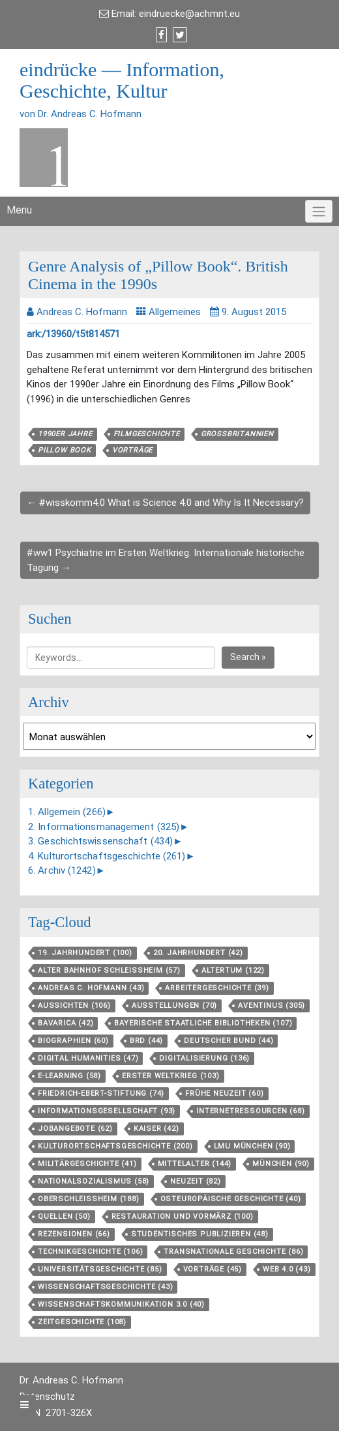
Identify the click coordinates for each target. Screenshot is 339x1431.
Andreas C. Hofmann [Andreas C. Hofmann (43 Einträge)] (91, 988)
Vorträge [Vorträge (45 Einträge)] (212, 1269)
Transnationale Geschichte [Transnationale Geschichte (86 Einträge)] (233, 1251)
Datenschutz (47, 1396)
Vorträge (132, 450)
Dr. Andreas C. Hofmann (71, 1380)
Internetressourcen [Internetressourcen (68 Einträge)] (250, 1111)
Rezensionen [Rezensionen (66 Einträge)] (74, 1234)
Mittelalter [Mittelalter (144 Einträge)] (195, 1164)
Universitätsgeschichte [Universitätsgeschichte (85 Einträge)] (100, 1269)
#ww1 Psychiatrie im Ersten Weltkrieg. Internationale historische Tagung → (165, 560)
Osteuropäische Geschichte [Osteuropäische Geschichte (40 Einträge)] (230, 1199)
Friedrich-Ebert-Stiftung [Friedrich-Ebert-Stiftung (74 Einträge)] (101, 1093)
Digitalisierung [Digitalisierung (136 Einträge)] (204, 1058)
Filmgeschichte (146, 434)
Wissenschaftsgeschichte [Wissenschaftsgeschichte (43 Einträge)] (105, 1287)
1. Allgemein (67, 812)
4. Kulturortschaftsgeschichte (107, 856)
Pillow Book (64, 450)
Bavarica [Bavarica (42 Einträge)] (65, 1023)
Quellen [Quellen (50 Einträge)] (64, 1216)
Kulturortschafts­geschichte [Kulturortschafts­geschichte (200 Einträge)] (115, 1146)
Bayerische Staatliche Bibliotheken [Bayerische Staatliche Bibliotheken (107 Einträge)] (203, 1023)
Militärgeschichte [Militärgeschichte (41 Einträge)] (87, 1164)
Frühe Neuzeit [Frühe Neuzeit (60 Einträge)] (224, 1093)
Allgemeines (175, 312)
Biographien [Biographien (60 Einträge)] (73, 1040)
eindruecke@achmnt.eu (189, 14)
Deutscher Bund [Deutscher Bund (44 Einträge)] (228, 1040)
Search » (248, 657)
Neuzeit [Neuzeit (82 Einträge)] (195, 1181)
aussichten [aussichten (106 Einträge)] (74, 1005)
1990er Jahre (65, 434)
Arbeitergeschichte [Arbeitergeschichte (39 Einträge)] (217, 988)
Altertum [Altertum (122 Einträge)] (233, 970)
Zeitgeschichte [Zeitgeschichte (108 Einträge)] (82, 1322)
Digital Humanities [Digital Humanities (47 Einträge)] (88, 1058)
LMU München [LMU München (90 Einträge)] (252, 1146)
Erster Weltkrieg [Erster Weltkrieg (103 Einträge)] (171, 1076)
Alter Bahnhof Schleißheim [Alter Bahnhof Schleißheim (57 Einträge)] (109, 970)
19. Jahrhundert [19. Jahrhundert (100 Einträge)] (85, 953)
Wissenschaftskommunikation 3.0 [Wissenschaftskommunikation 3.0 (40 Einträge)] (121, 1304)
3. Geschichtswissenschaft (100, 841)
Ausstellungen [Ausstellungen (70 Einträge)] (174, 1005)
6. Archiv (62, 870)
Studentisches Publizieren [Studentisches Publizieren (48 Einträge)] (200, 1234)
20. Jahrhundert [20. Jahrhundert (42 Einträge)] (198, 953)
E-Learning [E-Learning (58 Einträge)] (69, 1076)
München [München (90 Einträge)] (281, 1164)
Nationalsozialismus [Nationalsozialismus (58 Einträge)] (93, 1181)
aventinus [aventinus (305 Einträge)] (271, 1005)
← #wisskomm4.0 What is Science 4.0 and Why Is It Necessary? (165, 502)
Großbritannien (237, 434)
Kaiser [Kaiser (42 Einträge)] (156, 1128)
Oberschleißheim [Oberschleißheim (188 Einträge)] (89, 1199)
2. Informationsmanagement (103, 827)
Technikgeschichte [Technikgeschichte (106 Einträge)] (90, 1251)
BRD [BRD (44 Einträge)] (146, 1040)
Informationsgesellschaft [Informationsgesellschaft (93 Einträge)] (106, 1111)
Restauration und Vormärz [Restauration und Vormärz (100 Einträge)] (182, 1216)
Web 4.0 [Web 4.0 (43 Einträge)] (287, 1269)
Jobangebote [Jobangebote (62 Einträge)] (75, 1128)
